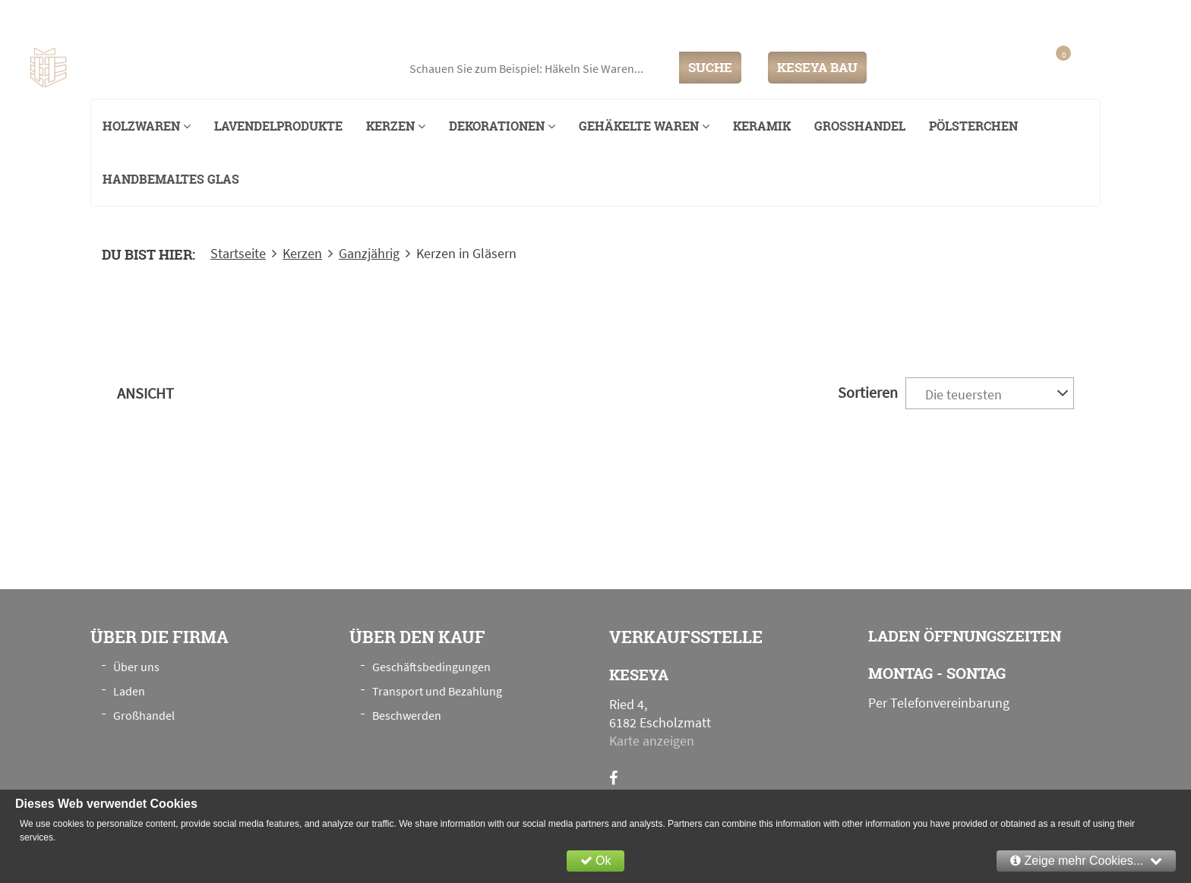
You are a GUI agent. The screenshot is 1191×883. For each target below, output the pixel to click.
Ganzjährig (369, 253)
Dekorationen (502, 126)
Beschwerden (406, 715)
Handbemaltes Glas (171, 179)
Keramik (762, 126)
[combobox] (989, 393)
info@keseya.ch (1008, 18)
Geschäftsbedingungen (431, 666)
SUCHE (710, 67)
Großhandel (859, 126)
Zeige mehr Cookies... (1086, 860)
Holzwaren (147, 126)
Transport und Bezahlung (437, 691)
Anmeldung (976, 67)
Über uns (136, 666)
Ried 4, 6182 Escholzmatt (189, 18)
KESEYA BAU (817, 67)
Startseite (238, 253)
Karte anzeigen (651, 740)
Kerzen (395, 126)
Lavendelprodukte (278, 126)
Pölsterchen (973, 126)
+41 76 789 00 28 (1113, 18)
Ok (595, 860)
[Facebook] (613, 778)
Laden (129, 691)
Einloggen (910, 67)
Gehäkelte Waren (644, 126)
